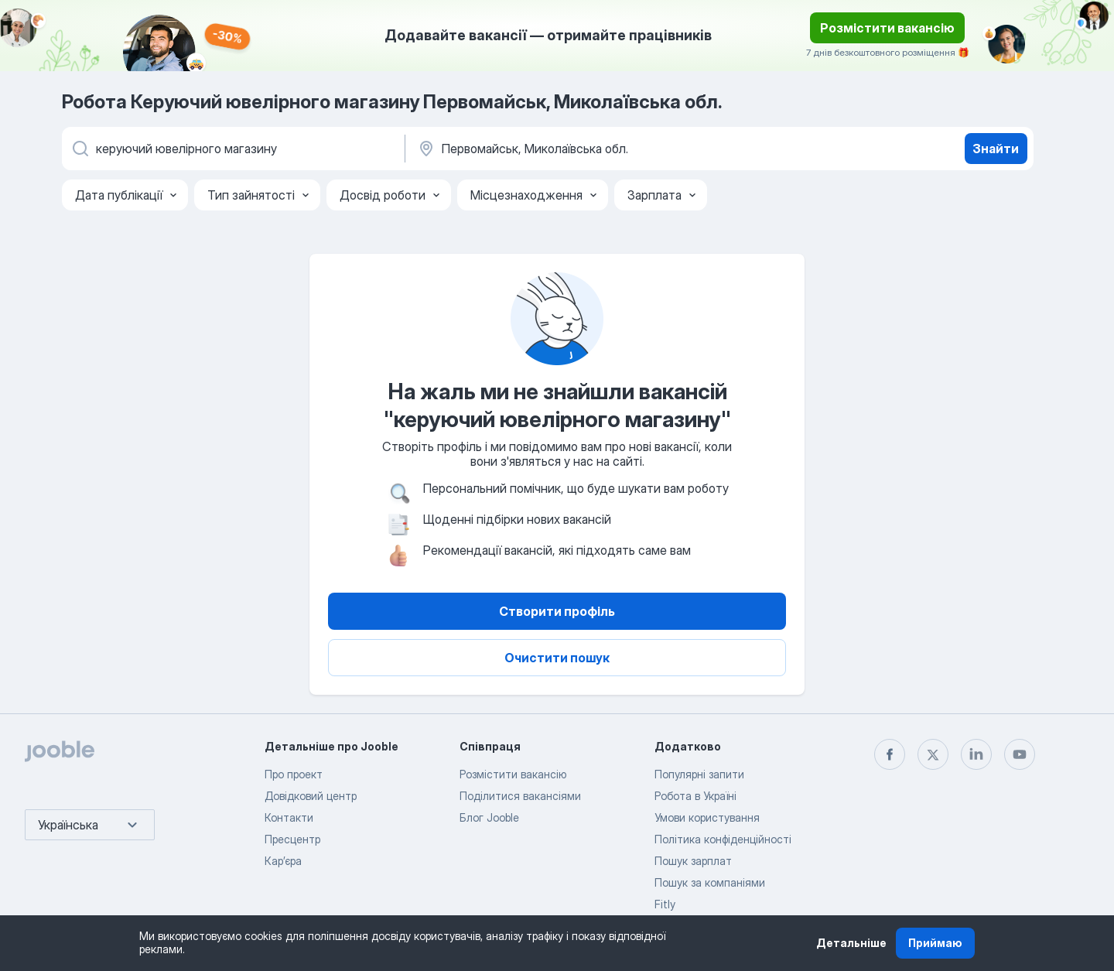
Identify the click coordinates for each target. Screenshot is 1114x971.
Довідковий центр (311, 795)
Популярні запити (699, 774)
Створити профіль (557, 611)
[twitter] (933, 754)
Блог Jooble (489, 817)
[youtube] (1019, 754)
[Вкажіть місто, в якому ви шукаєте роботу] (578, 148)
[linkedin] (976, 754)
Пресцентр (292, 839)
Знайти (995, 148)
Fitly (664, 904)
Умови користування (707, 817)
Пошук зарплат (693, 860)
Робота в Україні (695, 795)
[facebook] (889, 754)
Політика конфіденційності (722, 839)
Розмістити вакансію (887, 28)
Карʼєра (283, 860)
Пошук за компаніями (709, 882)
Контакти (289, 817)
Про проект (294, 774)
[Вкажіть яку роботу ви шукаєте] (232, 148)
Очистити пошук (557, 657)
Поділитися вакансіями (520, 795)
